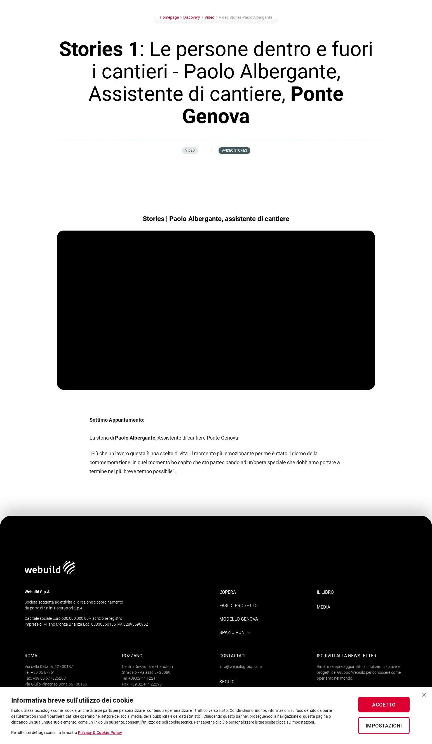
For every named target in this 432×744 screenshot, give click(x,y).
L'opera (227, 592)
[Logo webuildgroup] (50, 573)
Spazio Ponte (234, 632)
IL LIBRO (325, 592)
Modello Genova (238, 619)
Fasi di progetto (238, 605)
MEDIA (323, 607)
